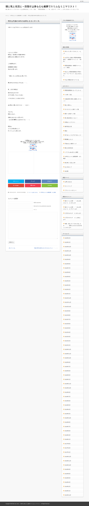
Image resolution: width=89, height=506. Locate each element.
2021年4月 (67, 332)
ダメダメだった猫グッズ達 (72, 109)
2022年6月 (67, 272)
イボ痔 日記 (68, 94)
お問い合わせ (68, 181)
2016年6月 (67, 473)
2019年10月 (68, 388)
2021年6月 (67, 323)
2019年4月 (67, 409)
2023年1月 (67, 242)
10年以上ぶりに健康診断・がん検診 (48, 192)
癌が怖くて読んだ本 (70, 162)
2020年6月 (67, 370)
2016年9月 (67, 469)
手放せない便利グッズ (70, 143)
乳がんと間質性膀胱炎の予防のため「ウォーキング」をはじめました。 (72, 73)
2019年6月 (67, 400)
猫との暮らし (68, 105)
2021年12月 (68, 298)
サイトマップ (68, 186)
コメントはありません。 (33, 192)
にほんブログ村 (33, 146)
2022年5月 (67, 276)
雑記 (66, 130)
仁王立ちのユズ (69, 213)
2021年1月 (67, 345)
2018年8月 (67, 422)
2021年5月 (67, 328)
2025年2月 (67, 238)
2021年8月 (67, 315)
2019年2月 (67, 413)
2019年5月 (67, 405)
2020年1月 (67, 379)
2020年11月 (68, 353)
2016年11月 (68, 460)
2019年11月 (68, 383)
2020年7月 (67, 366)
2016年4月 (67, 482)
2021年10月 (68, 306)
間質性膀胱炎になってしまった (73, 90)
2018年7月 (67, 426)
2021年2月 (67, 340)
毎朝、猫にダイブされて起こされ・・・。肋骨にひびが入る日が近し (72, 225)
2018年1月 (67, 439)
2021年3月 (67, 336)
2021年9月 (67, 311)
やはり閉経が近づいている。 (72, 79)
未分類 (66, 171)
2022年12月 (68, 246)
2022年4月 (67, 281)
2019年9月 (67, 392)
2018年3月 (67, 435)
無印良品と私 (68, 126)
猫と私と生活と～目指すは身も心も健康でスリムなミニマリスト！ (41, 6)
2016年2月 (67, 486)
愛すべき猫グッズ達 (70, 113)
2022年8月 (67, 263)
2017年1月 (67, 452)
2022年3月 (67, 285)
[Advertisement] (33, 40)
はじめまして (68, 167)
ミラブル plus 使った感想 (71, 152)
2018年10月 (68, 418)
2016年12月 (68, 456)
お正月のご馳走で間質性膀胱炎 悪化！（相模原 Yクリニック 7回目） (72, 59)
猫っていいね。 (12, 248)
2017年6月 (67, 443)
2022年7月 (67, 268)
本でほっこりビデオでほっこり (73, 135)
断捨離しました (69, 139)
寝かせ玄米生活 (69, 148)
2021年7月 (67, 319)
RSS (82, 1)
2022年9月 (67, 259)
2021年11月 (68, 302)
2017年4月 (67, 448)
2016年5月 (67, 478)
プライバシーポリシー (70, 190)
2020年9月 (67, 362)
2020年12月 (68, 349)
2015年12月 (68, 495)
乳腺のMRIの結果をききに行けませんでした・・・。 (45, 248)
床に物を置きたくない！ (71, 118)
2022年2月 (67, 289)
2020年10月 (68, 358)
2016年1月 (67, 490)
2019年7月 (67, 396)
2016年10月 (68, 465)
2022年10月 (68, 255)
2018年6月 (67, 430)
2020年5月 (67, 375)
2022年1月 (67, 293)
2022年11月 (68, 251)
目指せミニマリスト (70, 122)
